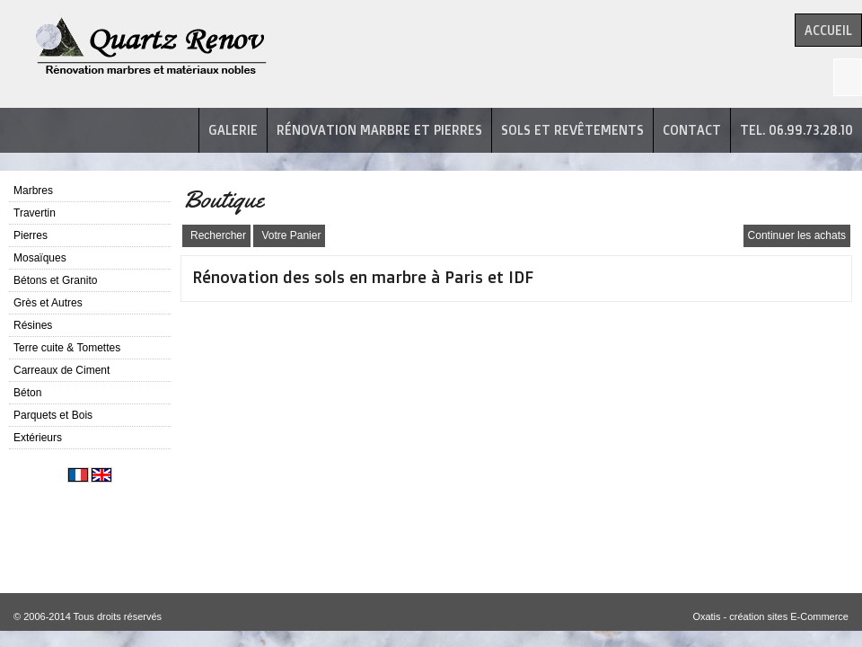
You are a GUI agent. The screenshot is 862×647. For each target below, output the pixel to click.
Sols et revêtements (572, 129)
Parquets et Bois (52, 415)
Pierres (30, 235)
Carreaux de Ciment (61, 370)
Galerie (233, 129)
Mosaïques (39, 258)
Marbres (33, 190)
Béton (27, 392)
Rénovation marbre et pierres (379, 129)
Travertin (34, 213)
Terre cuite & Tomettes (66, 347)
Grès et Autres (48, 303)
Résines (32, 325)
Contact (692, 129)
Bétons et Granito (55, 280)
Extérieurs (37, 437)
